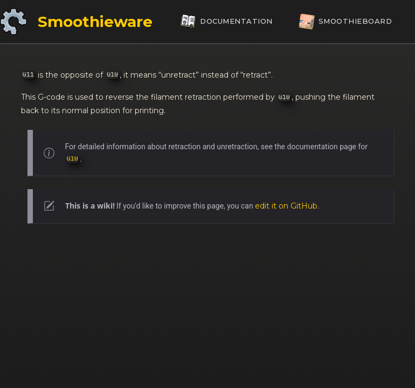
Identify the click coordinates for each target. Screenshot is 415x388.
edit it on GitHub (286, 206)
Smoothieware (95, 21)
